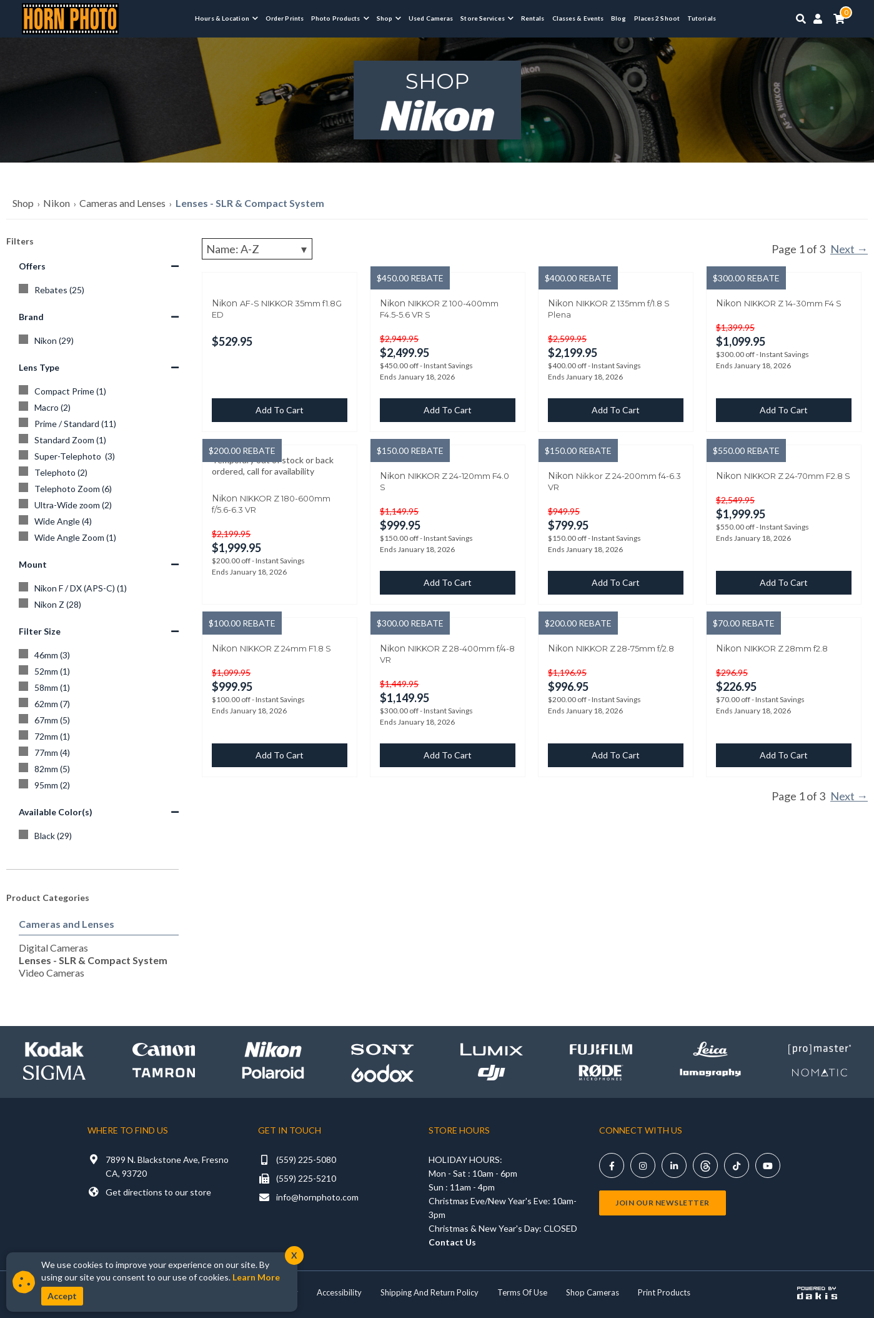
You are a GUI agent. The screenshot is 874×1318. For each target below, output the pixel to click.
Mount (99, 564)
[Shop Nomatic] (819, 1072)
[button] (226, 18)
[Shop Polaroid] (273, 1073)
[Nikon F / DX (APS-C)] (99, 588)
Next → (849, 249)
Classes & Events (578, 18)
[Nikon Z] (99, 604)
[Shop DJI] (491, 1072)
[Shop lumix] (491, 1049)
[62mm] (99, 704)
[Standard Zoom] (99, 440)
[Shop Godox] (382, 1073)
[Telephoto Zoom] (99, 489)
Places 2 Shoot (657, 18)
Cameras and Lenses (122, 203)
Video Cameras (51, 972)
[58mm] (99, 688)
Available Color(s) (99, 812)
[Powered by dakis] (817, 1293)
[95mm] (99, 785)
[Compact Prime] (99, 391)
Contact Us (452, 1242)
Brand (99, 316)
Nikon (56, 203)
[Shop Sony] (382, 1049)
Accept (62, 1295)
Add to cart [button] (280, 410)
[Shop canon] (163, 1049)
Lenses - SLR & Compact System (250, 203)
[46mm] (99, 655)
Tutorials (701, 18)
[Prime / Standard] (99, 424)
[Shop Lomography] (710, 1072)
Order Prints (285, 18)
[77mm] (99, 753)
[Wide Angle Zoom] (99, 538)
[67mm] (99, 720)
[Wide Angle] (99, 521)
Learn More (256, 1277)
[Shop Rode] (601, 1072)
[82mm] (99, 769)
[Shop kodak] (54, 1049)
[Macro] (99, 408)
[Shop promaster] (819, 1049)
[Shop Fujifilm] (601, 1049)
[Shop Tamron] (163, 1072)
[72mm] (99, 736)
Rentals (533, 18)
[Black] (99, 836)
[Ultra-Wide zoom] (99, 505)
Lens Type (99, 367)
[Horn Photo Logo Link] (70, 17)
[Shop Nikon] (273, 1049)
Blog (618, 18)
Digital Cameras (53, 947)
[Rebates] (99, 290)
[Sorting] (257, 249)
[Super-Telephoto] (99, 456)
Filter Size (99, 631)
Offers (99, 266)
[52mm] (99, 671)
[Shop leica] (710, 1049)
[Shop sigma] (54, 1072)
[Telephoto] (99, 473)
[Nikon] (99, 341)
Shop (23, 203)
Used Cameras (431, 18)
